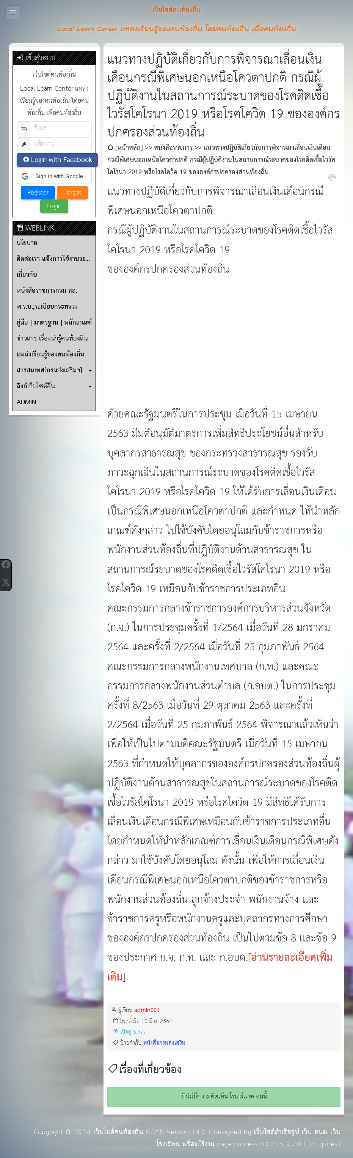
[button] (54, 176)
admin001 (147, 1010)
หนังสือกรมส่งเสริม (164, 1042)
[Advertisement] (224, 332)
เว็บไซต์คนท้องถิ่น (118, 1132)
